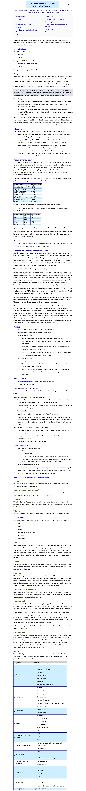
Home (15, 5)
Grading (69, 10)
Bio (16, 10)
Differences (41, 12)
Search (70, 5)
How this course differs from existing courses (56, 25)
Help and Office (49, 16)
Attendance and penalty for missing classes (26, 31)
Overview (32, 10)
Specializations (23, 10)
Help (29, 12)
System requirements (51, 22)
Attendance (62, 10)
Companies (55, 12)
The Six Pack (49, 29)
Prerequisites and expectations (54, 19)
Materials (54, 10)
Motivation (47, 10)
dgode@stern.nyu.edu (26, 381)
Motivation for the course (23, 25)
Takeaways (39, 10)
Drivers (48, 12)
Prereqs (34, 12)
